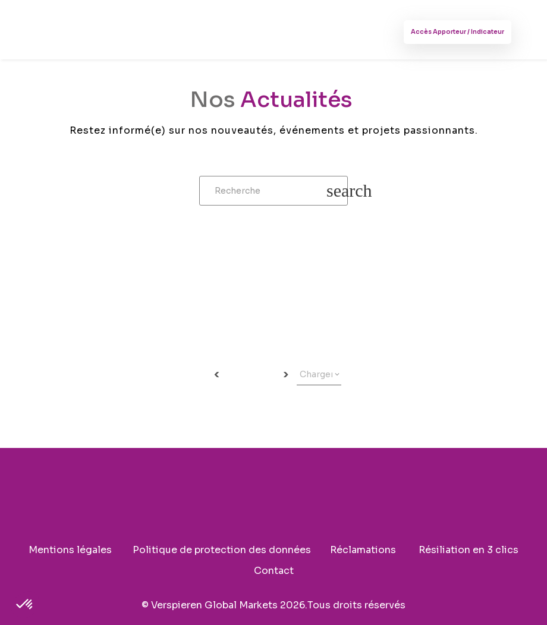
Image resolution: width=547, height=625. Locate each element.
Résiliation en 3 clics (468, 550)
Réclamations (363, 550)
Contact (274, 571)
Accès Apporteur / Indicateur (457, 32)
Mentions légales (70, 550)
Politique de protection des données (222, 550)
